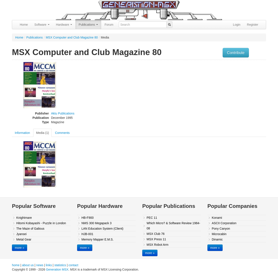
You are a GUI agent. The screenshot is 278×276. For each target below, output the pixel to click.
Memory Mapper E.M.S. (97, 239)
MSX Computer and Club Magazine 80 (72, 37)
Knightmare (24, 217)
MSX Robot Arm (157, 244)
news (39, 265)
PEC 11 (152, 217)
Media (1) (42, 133)
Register (252, 24)
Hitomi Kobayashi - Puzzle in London (41, 223)
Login (236, 24)
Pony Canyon (221, 228)
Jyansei (21, 234)
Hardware (64, 24)
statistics (60, 265)
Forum (108, 24)
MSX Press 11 (156, 239)
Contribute (236, 52)
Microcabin (219, 234)
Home (24, 24)
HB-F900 (87, 217)
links (49, 265)
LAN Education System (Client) (102, 228)
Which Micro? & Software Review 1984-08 (173, 225)
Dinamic (217, 239)
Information (22, 133)
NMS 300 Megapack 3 (96, 223)
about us (28, 265)
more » (19, 247)
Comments (62, 133)
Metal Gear (23, 239)
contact (73, 265)
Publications (88, 24)
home (16, 265)
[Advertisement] (222, 92)
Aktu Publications (62, 113)
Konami (217, 217)
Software (41, 24)
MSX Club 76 (155, 234)
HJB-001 (87, 234)
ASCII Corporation (224, 223)
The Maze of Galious (30, 228)
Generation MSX (57, 269)
